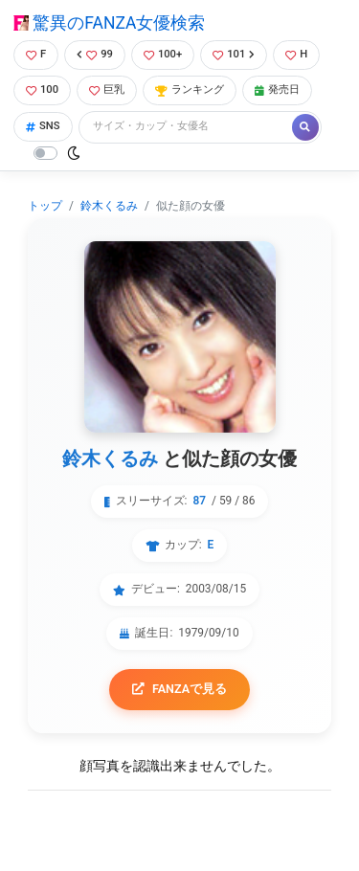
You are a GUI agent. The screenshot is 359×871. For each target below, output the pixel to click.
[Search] (186, 127)
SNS (43, 126)
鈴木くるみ (109, 205)
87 (199, 500)
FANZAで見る (179, 688)
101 (234, 54)
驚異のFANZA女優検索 (109, 23)
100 (42, 89)
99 (95, 54)
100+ (163, 54)
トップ (45, 205)
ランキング (189, 89)
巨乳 (106, 89)
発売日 (277, 89)
